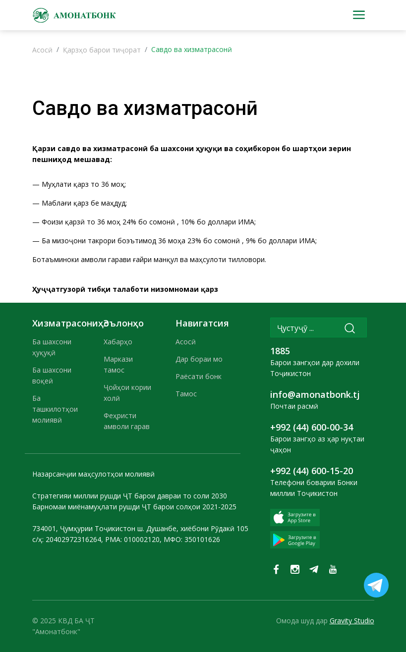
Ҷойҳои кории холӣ (127, 392)
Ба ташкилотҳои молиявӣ (55, 409)
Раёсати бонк (198, 376)
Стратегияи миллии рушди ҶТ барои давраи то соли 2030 (129, 495)
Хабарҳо (118, 341)
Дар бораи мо (199, 359)
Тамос (186, 393)
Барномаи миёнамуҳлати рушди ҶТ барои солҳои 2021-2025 (134, 506)
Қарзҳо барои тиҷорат (102, 49)
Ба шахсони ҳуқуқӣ (51, 347)
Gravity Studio (352, 620)
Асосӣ (42, 49)
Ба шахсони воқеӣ (51, 375)
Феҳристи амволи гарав (127, 421)
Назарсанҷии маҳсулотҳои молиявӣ (93, 474)
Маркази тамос (118, 364)
